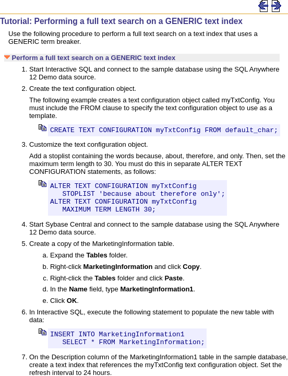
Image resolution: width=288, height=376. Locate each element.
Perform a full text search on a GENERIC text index (89, 58)
